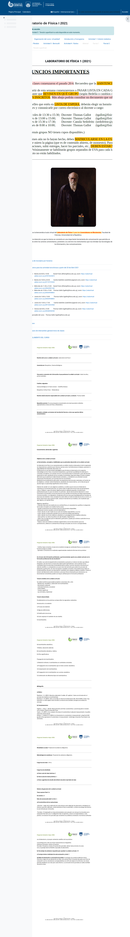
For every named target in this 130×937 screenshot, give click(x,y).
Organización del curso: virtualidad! (60, 39)
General (40, 39)
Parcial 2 (61, 48)
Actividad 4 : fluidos (112, 44)
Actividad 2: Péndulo (72, 44)
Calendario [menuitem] (27, 12)
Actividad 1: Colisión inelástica (48, 44)
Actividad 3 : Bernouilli (92, 44)
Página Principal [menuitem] (15, 12)
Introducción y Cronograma (88, 39)
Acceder (125, 12)
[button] (63, 11)
